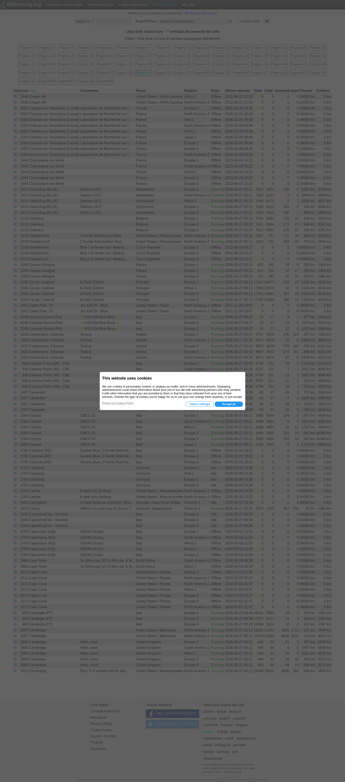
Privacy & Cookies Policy (118, 403)
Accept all (228, 404)
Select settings (200, 404)
